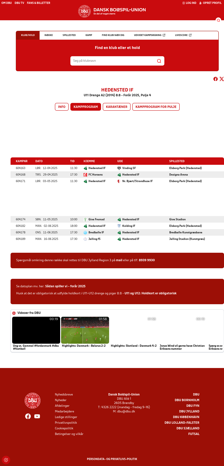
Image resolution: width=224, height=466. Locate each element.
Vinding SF (129, 168)
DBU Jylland (189, 411)
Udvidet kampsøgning (149, 35)
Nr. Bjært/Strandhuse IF (137, 181)
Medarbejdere (64, 411)
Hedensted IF (97, 168)
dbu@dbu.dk (126, 411)
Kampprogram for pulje (155, 107)
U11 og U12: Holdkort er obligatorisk (150, 293)
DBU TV (19, 3)
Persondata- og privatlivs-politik (112, 459)
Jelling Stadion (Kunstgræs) (187, 239)
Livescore (183, 35)
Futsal (193, 434)
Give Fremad (97, 219)
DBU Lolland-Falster (182, 422)
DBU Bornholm (187, 400)
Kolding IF (128, 226)
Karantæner (116, 107)
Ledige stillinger (66, 417)
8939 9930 (147, 260)
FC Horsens (96, 174)
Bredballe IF (96, 232)
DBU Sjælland (187, 428)
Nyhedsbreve (64, 394)
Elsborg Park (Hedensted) (185, 168)
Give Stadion (177, 219)
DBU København (186, 417)
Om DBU (6, 3)
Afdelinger (62, 405)
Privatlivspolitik (66, 422)
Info (61, 107)
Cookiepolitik (64, 428)
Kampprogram (86, 107)
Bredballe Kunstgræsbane (185, 232)
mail (119, 260)
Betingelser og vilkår (69, 434)
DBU (196, 394)
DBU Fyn (192, 405)
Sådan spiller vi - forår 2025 (65, 286)
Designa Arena (178, 174)
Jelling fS (94, 239)
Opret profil (210, 3)
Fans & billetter (38, 3)
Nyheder (61, 400)
